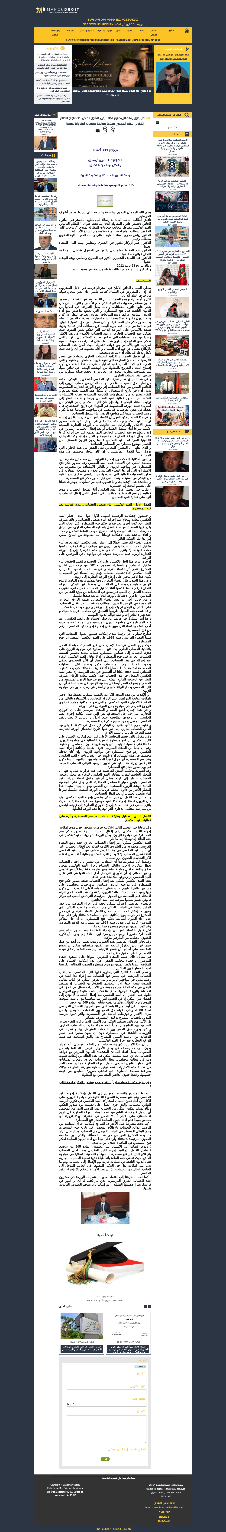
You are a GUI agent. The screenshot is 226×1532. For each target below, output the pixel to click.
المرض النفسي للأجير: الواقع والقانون (172, 290)
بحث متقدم (172, 127)
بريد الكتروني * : (138, 1386)
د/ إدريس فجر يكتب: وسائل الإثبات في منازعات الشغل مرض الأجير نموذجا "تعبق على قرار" (172, 478)
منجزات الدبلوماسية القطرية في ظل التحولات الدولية (172, 399)
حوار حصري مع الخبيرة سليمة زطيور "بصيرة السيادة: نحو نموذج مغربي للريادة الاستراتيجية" (53, 81)
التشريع (171, 31)
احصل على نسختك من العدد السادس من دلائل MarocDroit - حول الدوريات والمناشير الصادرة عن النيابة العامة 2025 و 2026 (53, 57)
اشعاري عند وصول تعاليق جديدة (128, 1449)
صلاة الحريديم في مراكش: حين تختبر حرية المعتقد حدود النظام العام (53, 89)
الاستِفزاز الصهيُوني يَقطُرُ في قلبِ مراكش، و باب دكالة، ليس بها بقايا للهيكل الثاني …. (45, 286)
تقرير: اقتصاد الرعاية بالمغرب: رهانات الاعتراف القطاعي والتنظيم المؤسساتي (82, 1348)
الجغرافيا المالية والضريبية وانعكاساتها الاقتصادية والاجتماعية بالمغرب (45, 257)
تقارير (118, 31)
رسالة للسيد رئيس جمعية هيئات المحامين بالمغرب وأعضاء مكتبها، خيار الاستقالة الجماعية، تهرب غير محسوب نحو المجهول (46, 168)
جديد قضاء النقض (55, 33)
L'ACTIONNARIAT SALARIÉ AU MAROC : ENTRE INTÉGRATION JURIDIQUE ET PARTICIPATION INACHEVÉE (46, 126)
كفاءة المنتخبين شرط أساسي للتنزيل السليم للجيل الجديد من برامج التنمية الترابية (53, 74)
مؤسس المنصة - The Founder (113, 1528)
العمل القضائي (153, 33)
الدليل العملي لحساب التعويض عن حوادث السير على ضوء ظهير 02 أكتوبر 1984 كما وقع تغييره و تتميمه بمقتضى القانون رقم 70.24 (172, 325)
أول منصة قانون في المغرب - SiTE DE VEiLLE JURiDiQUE (113, 24)
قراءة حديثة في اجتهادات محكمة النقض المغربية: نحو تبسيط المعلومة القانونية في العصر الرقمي (53, 98)
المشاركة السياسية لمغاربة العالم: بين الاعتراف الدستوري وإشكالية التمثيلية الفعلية (45, 337)
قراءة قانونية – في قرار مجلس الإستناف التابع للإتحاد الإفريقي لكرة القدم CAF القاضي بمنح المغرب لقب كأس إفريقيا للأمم (45, 428)
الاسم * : (141, 1373)
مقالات (141, 31)
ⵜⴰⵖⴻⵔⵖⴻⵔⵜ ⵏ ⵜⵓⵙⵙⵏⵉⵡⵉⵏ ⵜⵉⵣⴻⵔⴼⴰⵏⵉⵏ (113, 19)
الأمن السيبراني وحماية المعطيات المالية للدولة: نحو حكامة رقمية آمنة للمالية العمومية (45, 369)
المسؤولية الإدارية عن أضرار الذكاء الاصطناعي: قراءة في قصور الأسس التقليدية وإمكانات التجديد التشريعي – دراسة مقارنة (172, 255)
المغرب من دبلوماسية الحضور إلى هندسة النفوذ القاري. (45, 398)
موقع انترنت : (139, 1398)
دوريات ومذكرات (104, 31)
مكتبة (129, 31)
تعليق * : (141, 1411)
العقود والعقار (87, 31)
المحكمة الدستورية (45, 311)
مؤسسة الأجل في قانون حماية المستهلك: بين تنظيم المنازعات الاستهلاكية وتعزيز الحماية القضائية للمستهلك (172, 363)
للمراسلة (71, 31)
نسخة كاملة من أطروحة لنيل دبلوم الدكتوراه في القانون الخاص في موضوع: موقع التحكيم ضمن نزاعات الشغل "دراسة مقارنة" (128, 1349)
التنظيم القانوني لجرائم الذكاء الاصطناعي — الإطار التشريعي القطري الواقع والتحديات (53, 66)
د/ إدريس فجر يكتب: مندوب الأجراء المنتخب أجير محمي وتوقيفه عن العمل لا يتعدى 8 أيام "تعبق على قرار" (172, 442)
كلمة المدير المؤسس (173, 49)
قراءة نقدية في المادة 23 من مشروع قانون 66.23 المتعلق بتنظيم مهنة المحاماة (46, 229)
